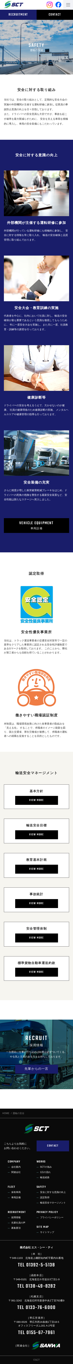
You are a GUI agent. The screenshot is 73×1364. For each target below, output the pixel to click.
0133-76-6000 (41, 1308)
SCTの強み (46, 1167)
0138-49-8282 (41, 1286)
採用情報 (16, 1217)
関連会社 (16, 1172)
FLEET (11, 1187)
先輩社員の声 (18, 1222)
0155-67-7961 (40, 1333)
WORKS (41, 1161)
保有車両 (16, 1192)
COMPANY (14, 1161)
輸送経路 (44, 1177)
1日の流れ (45, 1172)
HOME (5, 1113)
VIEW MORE (36, 800)
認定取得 (44, 1197)
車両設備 (36, 525)
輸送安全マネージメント (53, 1202)
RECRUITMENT (18, 14)
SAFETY (41, 1187)
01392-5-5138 (40, 1265)
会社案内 (16, 1167)
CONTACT (55, 14)
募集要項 (16, 1228)
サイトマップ (47, 1232)
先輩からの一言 (36, 1069)
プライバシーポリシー (51, 1217)
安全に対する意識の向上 (53, 1192)
